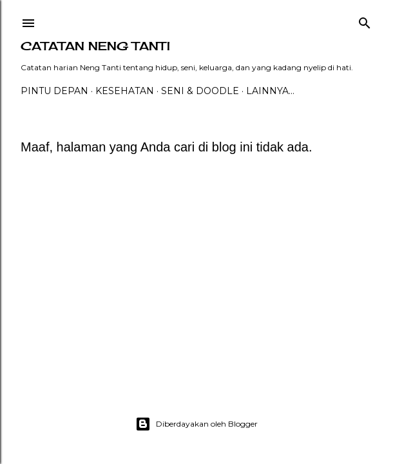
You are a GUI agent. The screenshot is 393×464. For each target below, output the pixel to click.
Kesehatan (124, 91)
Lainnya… (270, 91)
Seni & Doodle (200, 91)
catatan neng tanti (95, 46)
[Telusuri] (364, 20)
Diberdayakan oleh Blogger (196, 424)
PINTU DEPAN (54, 91)
